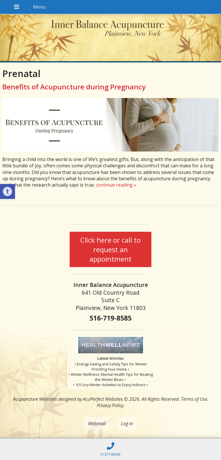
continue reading (116, 185)
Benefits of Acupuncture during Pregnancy (74, 86)
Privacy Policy (110, 405)
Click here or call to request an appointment (110, 249)
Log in (127, 423)
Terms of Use (194, 399)
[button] (7, 191)
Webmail (97, 423)
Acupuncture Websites (35, 399)
